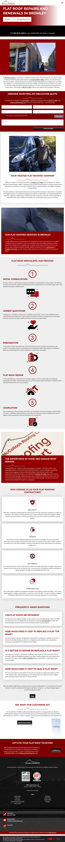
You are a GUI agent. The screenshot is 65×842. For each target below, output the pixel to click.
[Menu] (62, 2)
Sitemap (48, 801)
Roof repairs (17, 799)
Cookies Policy (47, 799)
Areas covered (17, 803)
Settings (58, 838)
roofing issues (50, 247)
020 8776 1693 (19, 33)
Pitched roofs (17, 796)
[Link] (8, 3)
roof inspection (46, 620)
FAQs (32, 696)
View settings (23, 840)
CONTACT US (56, 750)
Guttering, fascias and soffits (17, 801)
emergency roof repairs (37, 182)
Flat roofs (17, 798)
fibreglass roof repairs (11, 249)
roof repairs (25, 100)
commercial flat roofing (37, 79)
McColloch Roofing (10, 77)
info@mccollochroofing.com (18, 102)
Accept (50, 838)
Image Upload (58, 116)
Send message (48, 128)
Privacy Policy (47, 798)
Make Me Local (52, 832)
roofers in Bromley (28, 658)
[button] (17, 19)
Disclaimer (47, 796)
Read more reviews (25, 722)
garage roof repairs (41, 474)
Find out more (16, 840)
